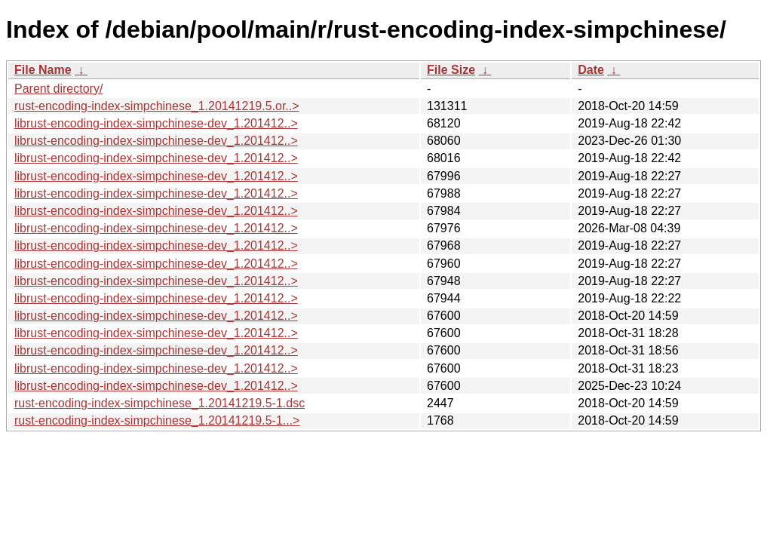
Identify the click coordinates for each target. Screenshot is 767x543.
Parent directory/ (58, 88)
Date (591, 69)
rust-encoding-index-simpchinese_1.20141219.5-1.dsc (159, 403)
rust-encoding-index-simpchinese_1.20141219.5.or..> (156, 106)
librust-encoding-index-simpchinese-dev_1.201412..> (156, 123)
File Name (43, 69)
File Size (451, 69)
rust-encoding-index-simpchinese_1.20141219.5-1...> (156, 420)
